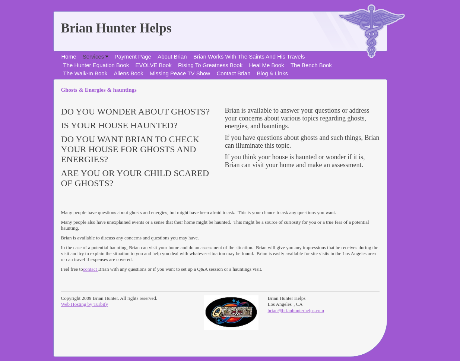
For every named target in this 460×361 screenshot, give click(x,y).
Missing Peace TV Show (180, 73)
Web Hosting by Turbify (84, 304)
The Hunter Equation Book (96, 65)
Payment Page (133, 56)
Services (93, 56)
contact (90, 269)
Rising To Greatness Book (210, 65)
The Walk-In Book (85, 73)
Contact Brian (233, 73)
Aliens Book (128, 73)
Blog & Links (272, 73)
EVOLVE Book (154, 65)
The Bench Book (311, 65)
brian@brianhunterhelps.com (296, 310)
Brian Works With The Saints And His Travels (249, 56)
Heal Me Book (266, 65)
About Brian (172, 56)
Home (68, 56)
